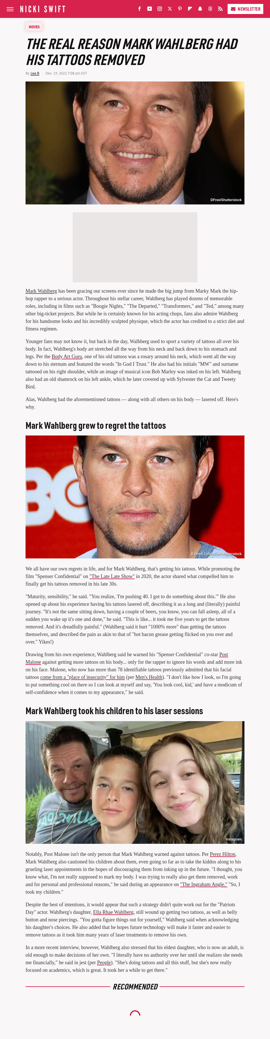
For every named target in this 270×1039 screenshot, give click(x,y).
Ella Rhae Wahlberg (113, 912)
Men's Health (149, 677)
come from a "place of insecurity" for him (82, 677)
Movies (34, 26)
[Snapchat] (200, 9)
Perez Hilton (222, 854)
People (104, 962)
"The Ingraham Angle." (203, 884)
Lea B (35, 73)
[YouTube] (149, 9)
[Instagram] (160, 9)
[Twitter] (170, 9)
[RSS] (220, 9)
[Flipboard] (190, 9)
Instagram (234, 839)
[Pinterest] (180, 9)
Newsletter (245, 9)
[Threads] (210, 9)
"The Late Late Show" (112, 576)
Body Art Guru (67, 356)
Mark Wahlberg (41, 291)
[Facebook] (139, 9)
